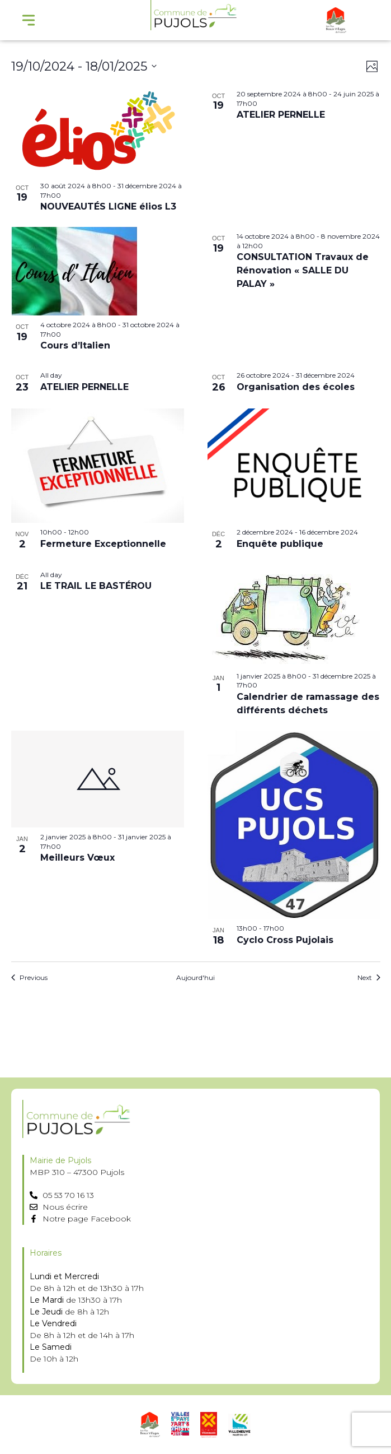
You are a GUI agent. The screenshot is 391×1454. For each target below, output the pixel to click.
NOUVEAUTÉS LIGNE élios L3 (108, 206)
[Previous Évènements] (29, 978)
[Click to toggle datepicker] (84, 66)
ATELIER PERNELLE (281, 114)
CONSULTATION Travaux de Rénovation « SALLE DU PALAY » (303, 270)
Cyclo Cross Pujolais (285, 940)
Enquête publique (280, 543)
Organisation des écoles (296, 387)
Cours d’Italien (75, 345)
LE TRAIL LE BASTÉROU (96, 585)
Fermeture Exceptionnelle (103, 543)
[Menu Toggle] (28, 20)
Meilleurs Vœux (77, 857)
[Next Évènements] (368, 978)
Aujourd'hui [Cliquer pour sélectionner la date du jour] (195, 977)
